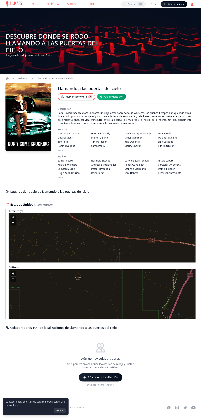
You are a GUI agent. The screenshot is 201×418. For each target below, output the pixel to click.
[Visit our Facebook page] (169, 408)
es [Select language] (153, 4)
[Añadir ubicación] (111, 97)
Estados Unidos (22, 204)
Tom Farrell (164, 133)
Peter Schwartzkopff (169, 173)
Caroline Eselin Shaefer (137, 160)
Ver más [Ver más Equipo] (62, 177)
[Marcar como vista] (76, 96)
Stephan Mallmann (135, 168)
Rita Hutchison (166, 145)
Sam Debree (131, 173)
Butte (12, 267)
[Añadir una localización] (100, 377)
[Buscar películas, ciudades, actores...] (133, 4)
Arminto (14, 211)
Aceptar (60, 410)
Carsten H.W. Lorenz (169, 164)
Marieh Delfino (99, 137)
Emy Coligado (165, 141)
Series (71, 4)
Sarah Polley (98, 145)
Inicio (35, 4)
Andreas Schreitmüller (103, 164)
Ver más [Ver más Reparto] (62, 150)
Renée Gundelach (134, 164)
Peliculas (23, 78)
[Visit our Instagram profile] (177, 408)
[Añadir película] (174, 4)
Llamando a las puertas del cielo (55, 78)
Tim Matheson (99, 141)
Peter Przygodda (100, 168)
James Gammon (133, 137)
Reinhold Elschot (100, 160)
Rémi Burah (97, 173)
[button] (13, 217)
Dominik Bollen (166, 168)
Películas (53, 4)
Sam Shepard (65, 160)
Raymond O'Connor (69, 133)
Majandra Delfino (168, 137)
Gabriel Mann (65, 137)
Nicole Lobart (165, 160)
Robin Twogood (66, 145)
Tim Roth (63, 141)
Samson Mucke (66, 168)
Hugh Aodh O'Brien (69, 173)
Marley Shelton (133, 145)
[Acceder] (192, 4)
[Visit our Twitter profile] (185, 408)
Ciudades (89, 4)
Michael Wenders (67, 164)
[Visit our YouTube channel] (193, 408)
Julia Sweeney (132, 141)
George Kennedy (100, 133)
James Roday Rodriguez (138, 133)
